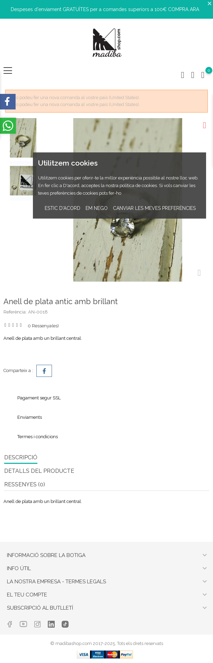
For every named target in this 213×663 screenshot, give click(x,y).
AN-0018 (38, 312)
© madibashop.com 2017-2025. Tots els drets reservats (106, 643)
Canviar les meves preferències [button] (154, 208)
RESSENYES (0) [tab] (24, 484)
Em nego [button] (97, 208)
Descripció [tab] (20, 457)
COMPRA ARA (183, 9)
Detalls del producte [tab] (39, 471)
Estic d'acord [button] (62, 208)
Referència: (15, 312)
